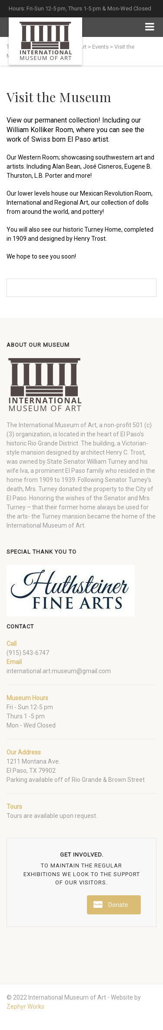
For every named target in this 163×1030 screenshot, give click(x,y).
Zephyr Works (25, 1006)
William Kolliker (30, 130)
